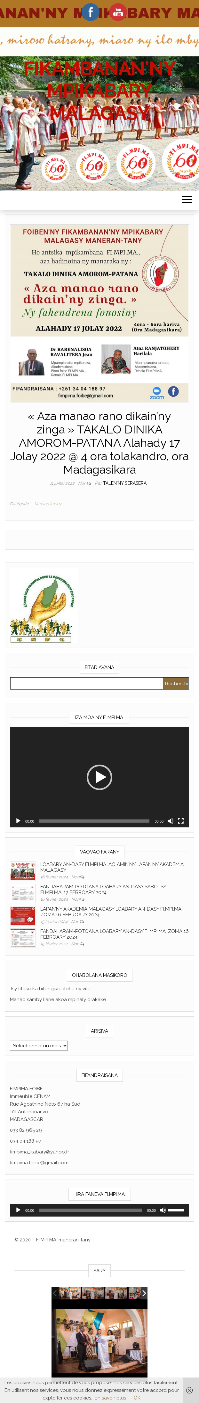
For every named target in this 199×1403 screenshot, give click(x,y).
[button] (99, 777)
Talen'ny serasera (125, 483)
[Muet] (170, 821)
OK (137, 1398)
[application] (99, 777)
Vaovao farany (48, 503)
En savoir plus (110, 1398)
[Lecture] (18, 821)
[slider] (94, 821)
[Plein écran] (181, 821)
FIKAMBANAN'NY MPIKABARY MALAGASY (99, 90)
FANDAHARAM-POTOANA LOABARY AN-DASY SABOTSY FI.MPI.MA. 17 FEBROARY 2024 (103, 889)
